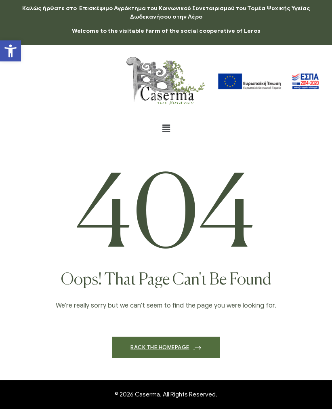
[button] (10, 50)
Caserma (147, 394)
